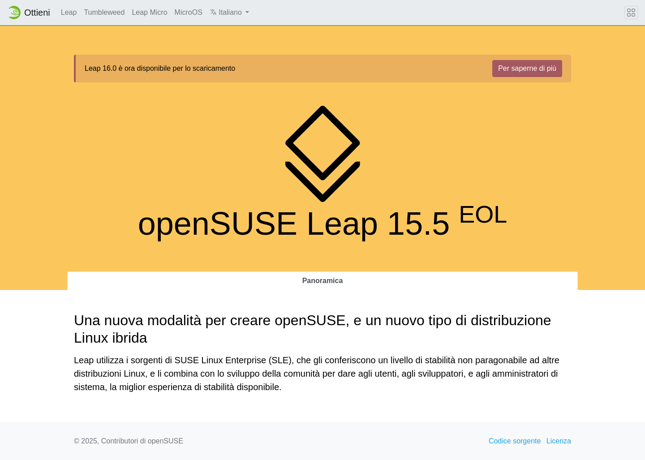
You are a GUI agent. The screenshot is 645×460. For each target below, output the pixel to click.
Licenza (558, 441)
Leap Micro (149, 12)
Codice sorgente (515, 441)
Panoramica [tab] (322, 280)
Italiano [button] (227, 12)
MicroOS (188, 12)
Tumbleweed (104, 12)
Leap (69, 12)
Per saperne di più (527, 68)
